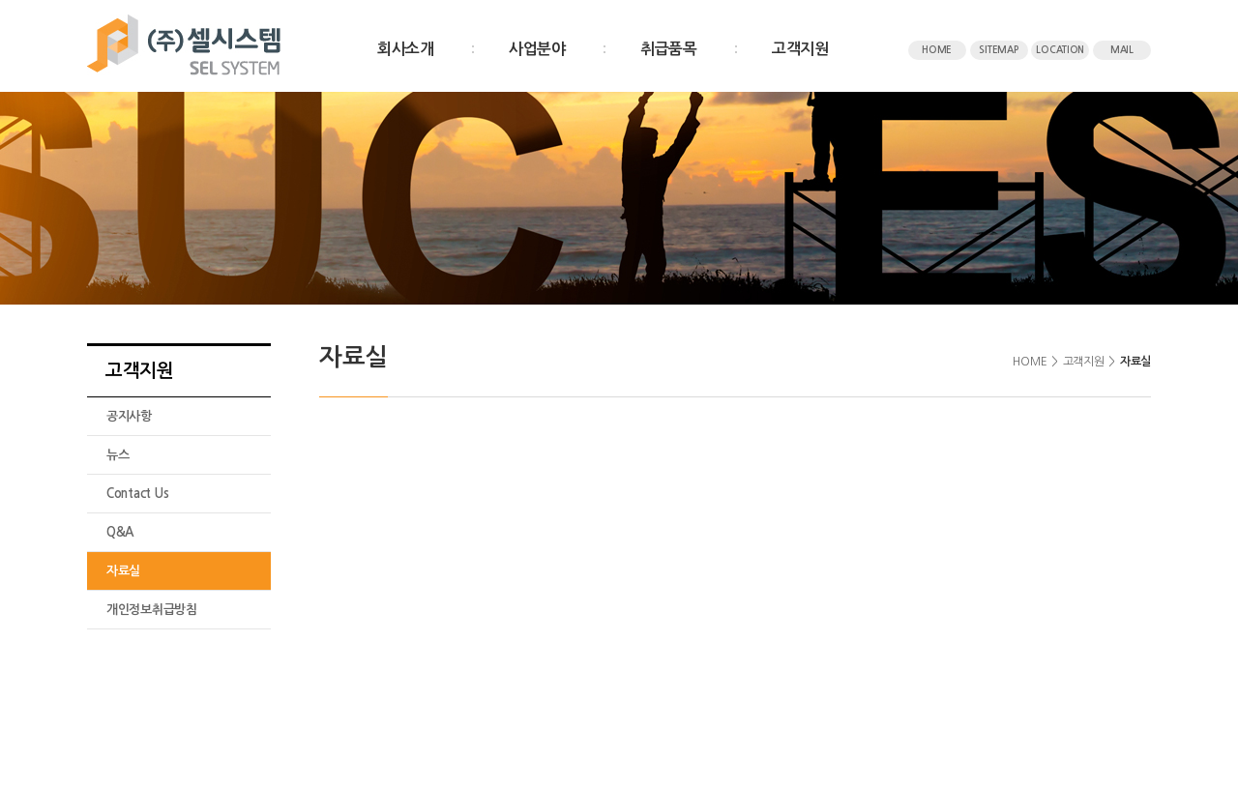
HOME (937, 49)
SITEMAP (998, 49)
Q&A (119, 532)
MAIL (1122, 49)
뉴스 (117, 455)
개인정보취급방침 (151, 609)
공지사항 (129, 416)
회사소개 (405, 49)
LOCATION (1060, 49)
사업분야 (537, 49)
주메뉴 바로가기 (0, 0)
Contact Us (137, 493)
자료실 (123, 571)
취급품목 (668, 49)
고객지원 (800, 49)
